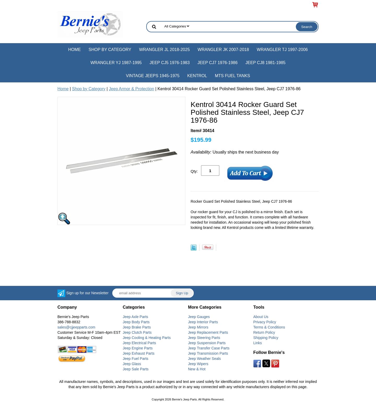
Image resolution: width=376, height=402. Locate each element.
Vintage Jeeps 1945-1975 (152, 75)
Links (257, 343)
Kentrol (197, 75)
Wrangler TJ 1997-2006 (282, 49)
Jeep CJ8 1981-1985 (265, 62)
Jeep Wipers (198, 364)
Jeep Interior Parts (203, 322)
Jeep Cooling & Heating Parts (147, 338)
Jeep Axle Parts (135, 317)
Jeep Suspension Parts (207, 343)
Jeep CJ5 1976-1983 (170, 62)
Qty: (194, 171)
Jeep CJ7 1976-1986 (217, 62)
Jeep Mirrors (198, 327)
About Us (260, 317)
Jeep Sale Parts (136, 369)
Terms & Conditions (269, 327)
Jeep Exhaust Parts (138, 353)
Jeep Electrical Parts (139, 343)
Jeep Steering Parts (204, 338)
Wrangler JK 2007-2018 (223, 49)
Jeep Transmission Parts (208, 353)
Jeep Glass (132, 364)
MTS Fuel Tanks (232, 75)
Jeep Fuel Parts (135, 358)
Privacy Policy (264, 322)
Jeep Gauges (199, 317)
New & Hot (196, 369)
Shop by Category (110, 49)
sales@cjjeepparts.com (76, 327)
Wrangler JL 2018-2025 (164, 49)
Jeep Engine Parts (137, 348)
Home (74, 49)
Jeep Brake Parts (137, 327)
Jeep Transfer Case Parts (209, 348)
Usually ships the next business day (235, 152)
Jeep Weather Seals (204, 358)
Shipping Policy (265, 338)
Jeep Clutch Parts (137, 332)
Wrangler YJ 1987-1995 (116, 62)
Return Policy (264, 332)
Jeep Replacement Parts (208, 332)
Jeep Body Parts (136, 322)
